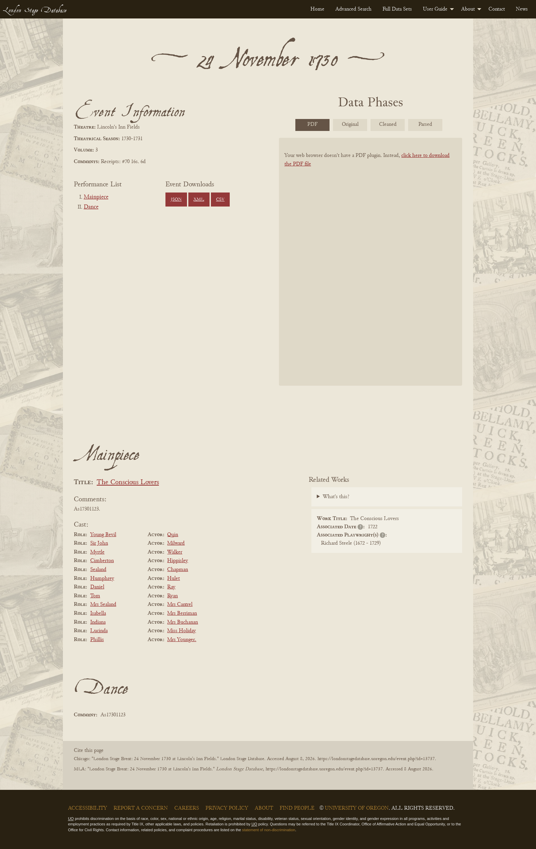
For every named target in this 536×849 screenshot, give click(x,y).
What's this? (336, 497)
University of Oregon (357, 808)
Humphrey (102, 578)
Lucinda (99, 631)
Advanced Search (353, 9)
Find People (297, 808)
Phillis (97, 639)
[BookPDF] (370, 270)
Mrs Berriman (182, 613)
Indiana (98, 622)
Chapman (177, 569)
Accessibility (87, 808)
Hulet (173, 578)
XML (198, 199)
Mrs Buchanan (182, 622)
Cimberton (102, 560)
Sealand (98, 569)
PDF (312, 124)
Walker (174, 552)
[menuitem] (317, 9)
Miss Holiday (181, 631)
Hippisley (177, 560)
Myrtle (97, 552)
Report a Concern (140, 808)
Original (350, 124)
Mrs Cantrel (179, 604)
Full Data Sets (397, 9)
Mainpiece (96, 197)
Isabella (98, 613)
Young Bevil (103, 535)
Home (317, 9)
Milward (176, 543)
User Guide (435, 9)
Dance (91, 207)
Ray (171, 587)
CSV (220, 199)
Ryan (172, 596)
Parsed (425, 124)
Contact (496, 9)
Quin (172, 535)
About (468, 9)
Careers (186, 808)
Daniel (97, 587)
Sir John (99, 543)
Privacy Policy (226, 808)
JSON (176, 199)
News (522, 9)
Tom (95, 596)
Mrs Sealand (103, 604)
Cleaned (388, 124)
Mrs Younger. (181, 639)
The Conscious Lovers (128, 482)
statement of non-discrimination (268, 830)
